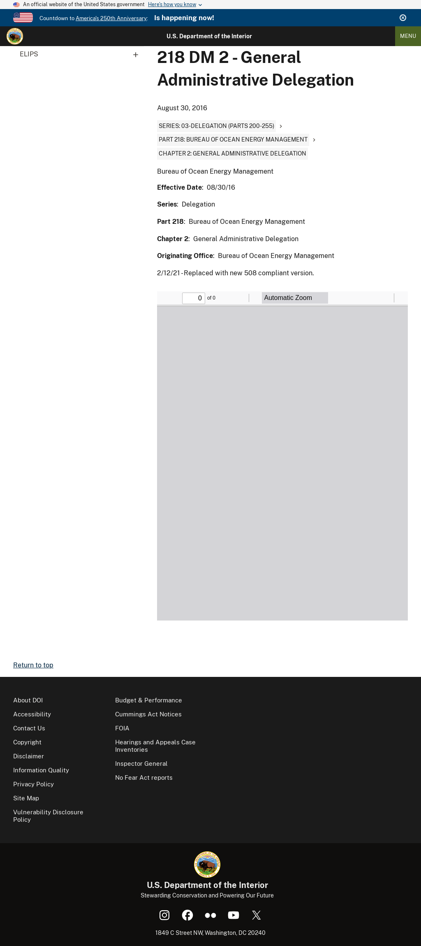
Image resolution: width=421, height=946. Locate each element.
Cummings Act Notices (148, 714)
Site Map (26, 798)
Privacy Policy (33, 784)
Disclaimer (28, 756)
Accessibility (32, 714)
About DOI (28, 700)
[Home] (15, 36)
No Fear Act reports (144, 777)
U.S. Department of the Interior (209, 36)
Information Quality (41, 770)
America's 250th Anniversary (111, 18)
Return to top (33, 665)
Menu (408, 36)
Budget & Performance (148, 700)
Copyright (27, 742)
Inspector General (141, 763)
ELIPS (82, 54)
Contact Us (29, 728)
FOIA (122, 728)
